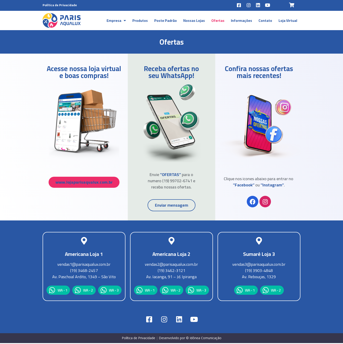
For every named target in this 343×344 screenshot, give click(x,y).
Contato (265, 21)
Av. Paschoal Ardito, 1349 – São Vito (84, 277)
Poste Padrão (165, 21)
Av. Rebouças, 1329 (259, 277)
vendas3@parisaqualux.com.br (258, 265)
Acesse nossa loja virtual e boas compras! (84, 73)
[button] (84, 182)
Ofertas (217, 21)
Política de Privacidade (60, 5)
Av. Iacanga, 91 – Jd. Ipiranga (171, 277)
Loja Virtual (288, 21)
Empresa (116, 21)
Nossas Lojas (194, 21)
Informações (241, 21)
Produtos (140, 21)
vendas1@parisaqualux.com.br (83, 265)
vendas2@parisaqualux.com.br (171, 265)
